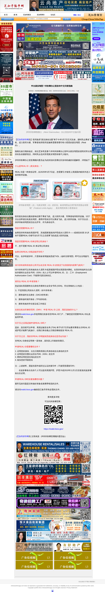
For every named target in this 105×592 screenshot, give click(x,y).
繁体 (79, 15)
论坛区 (53, 15)
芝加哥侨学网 (23, 139)
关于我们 (86, 581)
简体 (74, 15)
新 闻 (15, 15)
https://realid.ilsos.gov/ (53, 429)
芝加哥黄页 (27, 15)
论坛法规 (81, 581)
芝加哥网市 (41, 15)
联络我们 (92, 581)
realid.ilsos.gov (27, 314)
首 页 (6, 15)
